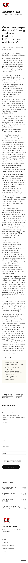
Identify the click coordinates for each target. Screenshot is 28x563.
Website (4, 453)
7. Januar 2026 (24, 507)
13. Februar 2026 (23, 494)
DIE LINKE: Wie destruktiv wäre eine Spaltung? (7, 395)
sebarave (10, 45)
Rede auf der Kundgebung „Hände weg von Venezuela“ (11, 507)
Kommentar (5, 422)
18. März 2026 (24, 487)
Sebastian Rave (10, 12)
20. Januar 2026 (23, 500)
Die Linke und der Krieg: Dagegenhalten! (9, 487)
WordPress (23, 560)
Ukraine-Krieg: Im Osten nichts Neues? (20, 395)
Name (4, 440)
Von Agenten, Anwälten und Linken (9, 494)
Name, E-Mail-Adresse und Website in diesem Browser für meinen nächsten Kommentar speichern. (12, 461)
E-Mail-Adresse (6, 446)
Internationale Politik (7, 47)
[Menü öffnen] (2, 19)
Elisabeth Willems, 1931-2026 (7, 500)
